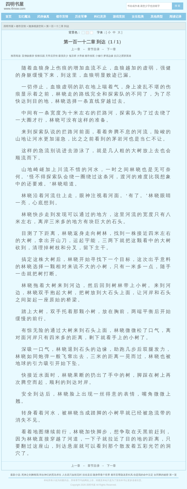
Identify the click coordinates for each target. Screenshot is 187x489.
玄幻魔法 (24, 16)
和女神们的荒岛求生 (50, 474)
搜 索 (177, 5)
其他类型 (157, 16)
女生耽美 (138, 16)
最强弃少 (63, 55)
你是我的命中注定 (143, 474)
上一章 (75, 49)
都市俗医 (90, 55)
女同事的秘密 (161, 474)
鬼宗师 (72, 55)
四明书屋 (8, 26)
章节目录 (94, 49)
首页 (8, 16)
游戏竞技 (119, 16)
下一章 (111, 49)
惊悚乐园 (40, 55)
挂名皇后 (87, 474)
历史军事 (81, 16)
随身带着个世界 (101, 474)
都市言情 (62, 16)
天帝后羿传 (51, 55)
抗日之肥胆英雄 (122, 55)
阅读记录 (175, 16)
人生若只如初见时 (72, 474)
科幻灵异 (100, 16)
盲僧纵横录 (28, 55)
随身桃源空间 (36, 26)
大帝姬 (80, 55)
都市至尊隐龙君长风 (122, 474)
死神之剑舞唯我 (30, 474)
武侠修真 (43, 16)
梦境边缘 (108, 55)
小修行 (99, 55)
